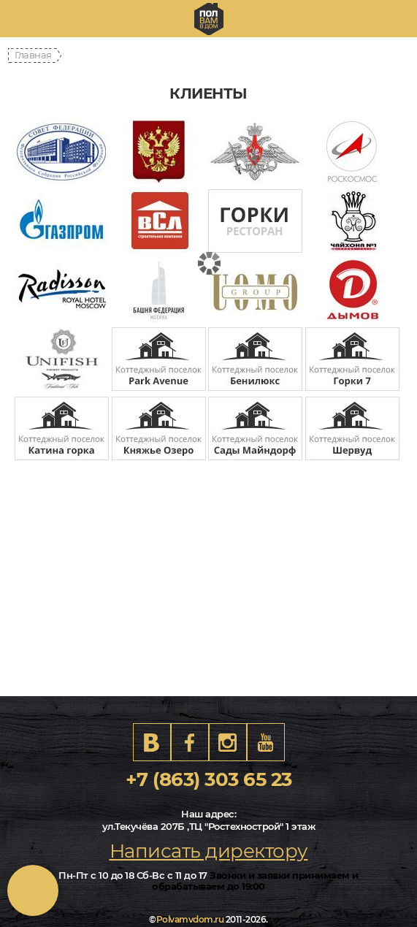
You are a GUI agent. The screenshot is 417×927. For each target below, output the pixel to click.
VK (152, 742)
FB (190, 742)
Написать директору (209, 851)
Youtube (266, 742)
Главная (33, 55)
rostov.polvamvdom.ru (208, 19)
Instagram (228, 742)
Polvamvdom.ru (190, 919)
